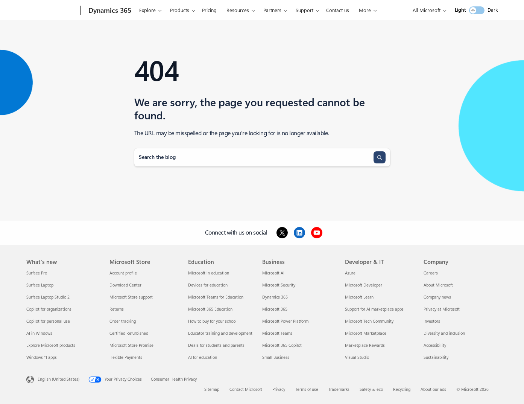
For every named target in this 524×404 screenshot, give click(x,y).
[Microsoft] (52, 10)
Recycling (401, 389)
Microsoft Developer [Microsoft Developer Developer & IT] (363, 285)
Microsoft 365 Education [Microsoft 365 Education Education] (210, 309)
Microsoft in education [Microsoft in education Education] (208, 273)
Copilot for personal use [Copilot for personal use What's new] (48, 321)
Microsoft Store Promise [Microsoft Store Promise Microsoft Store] (131, 345)
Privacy (278, 389)
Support (304, 10)
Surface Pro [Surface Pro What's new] (36, 273)
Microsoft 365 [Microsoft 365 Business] (274, 309)
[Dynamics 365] (109, 10)
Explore (147, 10)
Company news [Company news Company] (437, 297)
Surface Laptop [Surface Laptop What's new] (39, 285)
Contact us (337, 10)
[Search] (380, 157)
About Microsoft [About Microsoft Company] (438, 285)
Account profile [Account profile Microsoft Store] (123, 273)
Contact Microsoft (245, 389)
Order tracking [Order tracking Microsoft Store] (122, 321)
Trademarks (338, 389)
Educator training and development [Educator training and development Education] (220, 333)
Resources (237, 10)
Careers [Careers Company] (431, 273)
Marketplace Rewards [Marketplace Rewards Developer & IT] (365, 345)
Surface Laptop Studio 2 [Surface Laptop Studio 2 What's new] (48, 297)
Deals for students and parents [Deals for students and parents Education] (216, 345)
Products (179, 10)
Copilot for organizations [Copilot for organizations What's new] (48, 309)
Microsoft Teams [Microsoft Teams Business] (277, 333)
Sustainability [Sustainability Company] (436, 357)
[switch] (477, 10)
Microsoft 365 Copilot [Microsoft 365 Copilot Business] (282, 345)
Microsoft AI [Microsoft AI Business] (273, 273)
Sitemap (211, 389)
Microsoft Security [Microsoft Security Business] (278, 285)
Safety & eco (371, 389)
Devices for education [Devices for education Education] (208, 285)
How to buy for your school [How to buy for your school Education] (212, 321)
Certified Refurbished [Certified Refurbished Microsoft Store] (128, 333)
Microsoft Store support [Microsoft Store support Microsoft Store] (131, 297)
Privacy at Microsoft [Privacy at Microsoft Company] (442, 309)
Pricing (209, 10)
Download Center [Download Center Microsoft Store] (125, 285)
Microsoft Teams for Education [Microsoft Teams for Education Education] (215, 297)
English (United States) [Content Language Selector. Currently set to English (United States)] (58, 379)
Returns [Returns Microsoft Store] (116, 309)
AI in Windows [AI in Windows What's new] (39, 333)
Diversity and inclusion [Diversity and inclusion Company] (444, 333)
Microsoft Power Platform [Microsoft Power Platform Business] (285, 321)
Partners (272, 10)
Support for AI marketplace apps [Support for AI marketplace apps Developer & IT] (374, 309)
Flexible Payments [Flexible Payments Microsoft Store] (125, 357)
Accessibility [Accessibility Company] (435, 345)
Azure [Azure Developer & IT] (350, 273)
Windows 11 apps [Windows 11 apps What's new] (41, 357)
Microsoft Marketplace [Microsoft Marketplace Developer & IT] (365, 333)
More (365, 10)
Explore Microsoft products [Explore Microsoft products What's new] (50, 345)
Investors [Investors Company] (432, 321)
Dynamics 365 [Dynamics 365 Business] (275, 297)
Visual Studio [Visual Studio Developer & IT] (357, 357)
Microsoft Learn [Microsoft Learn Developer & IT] (359, 297)
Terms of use (306, 389)
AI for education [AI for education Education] (202, 357)
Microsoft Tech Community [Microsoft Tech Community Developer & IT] (369, 321)
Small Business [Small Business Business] (275, 357)
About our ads (433, 389)
